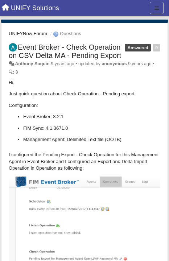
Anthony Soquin (32, 63)
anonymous (114, 63)
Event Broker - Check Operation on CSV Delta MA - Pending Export (65, 51)
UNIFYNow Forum (28, 33)
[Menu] (157, 8)
